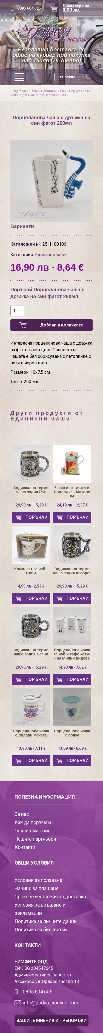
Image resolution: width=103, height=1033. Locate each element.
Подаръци (18, 91)
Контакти (25, 847)
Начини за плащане (37, 888)
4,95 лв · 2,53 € (31, 586)
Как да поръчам (33, 822)
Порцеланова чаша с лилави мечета (31, 733)
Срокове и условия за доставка (50, 896)
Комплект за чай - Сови (31, 571)
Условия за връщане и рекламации (40, 909)
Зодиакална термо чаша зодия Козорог (72, 571)
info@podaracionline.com (50, 1003)
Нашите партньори (35, 839)
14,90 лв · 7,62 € (72, 667)
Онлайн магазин (33, 830)
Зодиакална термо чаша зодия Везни (30, 652)
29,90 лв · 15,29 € (31, 505)
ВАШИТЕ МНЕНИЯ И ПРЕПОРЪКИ (51, 1020)
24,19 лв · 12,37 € (72, 505)
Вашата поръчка (77, 8)
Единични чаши (53, 91)
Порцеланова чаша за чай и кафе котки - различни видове (71, 654)
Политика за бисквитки (41, 929)
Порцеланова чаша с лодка (72, 733)
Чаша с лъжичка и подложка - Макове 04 (72, 492)
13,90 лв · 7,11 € (31, 748)
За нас (22, 814)
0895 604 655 (29, 8)
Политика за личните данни (46, 921)
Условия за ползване (38, 880)
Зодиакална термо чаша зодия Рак (30, 490)
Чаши (33, 91)
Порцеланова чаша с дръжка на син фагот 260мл (50, 93)
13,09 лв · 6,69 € (72, 748)
